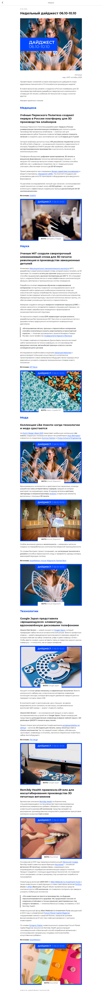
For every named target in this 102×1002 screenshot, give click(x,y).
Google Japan (59, 632)
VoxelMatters (35, 562)
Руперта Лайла (35, 927)
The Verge (34, 741)
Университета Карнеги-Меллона (58, 337)
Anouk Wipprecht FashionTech (53, 562)
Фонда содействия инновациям (65, 173)
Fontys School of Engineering (69, 440)
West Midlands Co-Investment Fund (65, 883)
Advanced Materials (63, 354)
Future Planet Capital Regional (57, 914)
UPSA (29, 888)
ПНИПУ (33, 197)
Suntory (78, 886)
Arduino (53, 495)
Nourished (59, 866)
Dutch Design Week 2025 (33, 435)
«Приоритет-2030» (45, 175)
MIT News (33, 369)
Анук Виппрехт (73, 437)
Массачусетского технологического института (49, 270)
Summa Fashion (48, 440)
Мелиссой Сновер (70, 863)
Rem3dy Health (45, 803)
